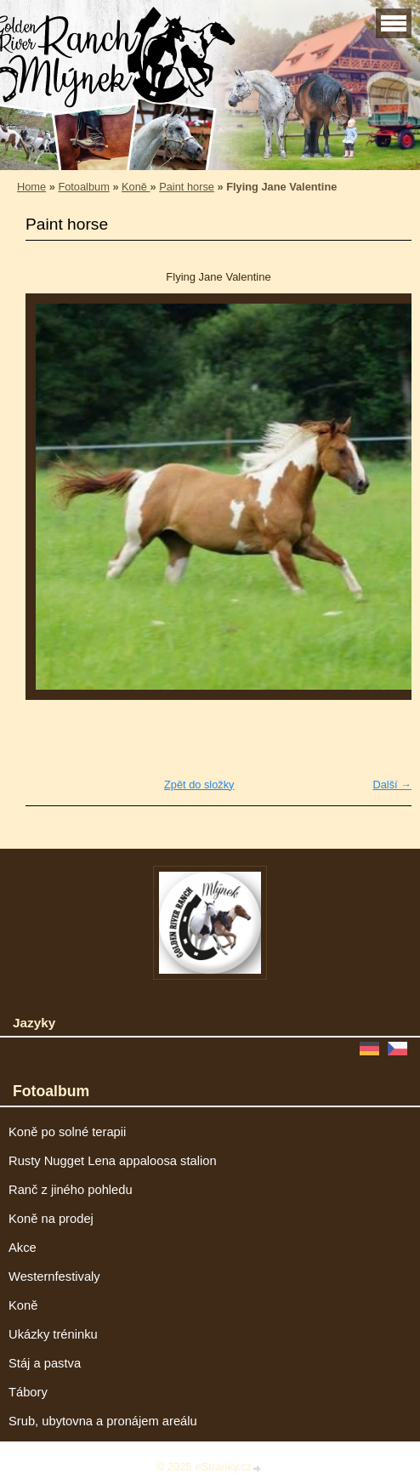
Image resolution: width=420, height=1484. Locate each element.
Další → (391, 784)
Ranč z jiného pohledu (71, 1190)
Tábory (28, 1392)
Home (31, 186)
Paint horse (186, 186)
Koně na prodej (51, 1218)
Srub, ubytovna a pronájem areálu (103, 1421)
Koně (136, 186)
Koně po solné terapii (67, 1132)
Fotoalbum (83, 186)
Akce (23, 1247)
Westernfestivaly (54, 1276)
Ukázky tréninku (53, 1334)
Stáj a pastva (45, 1363)
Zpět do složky (199, 784)
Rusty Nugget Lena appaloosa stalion (113, 1161)
